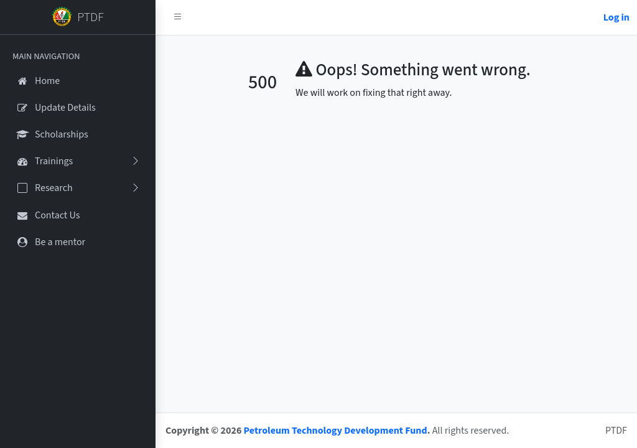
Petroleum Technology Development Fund (335, 430)
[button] (178, 17)
